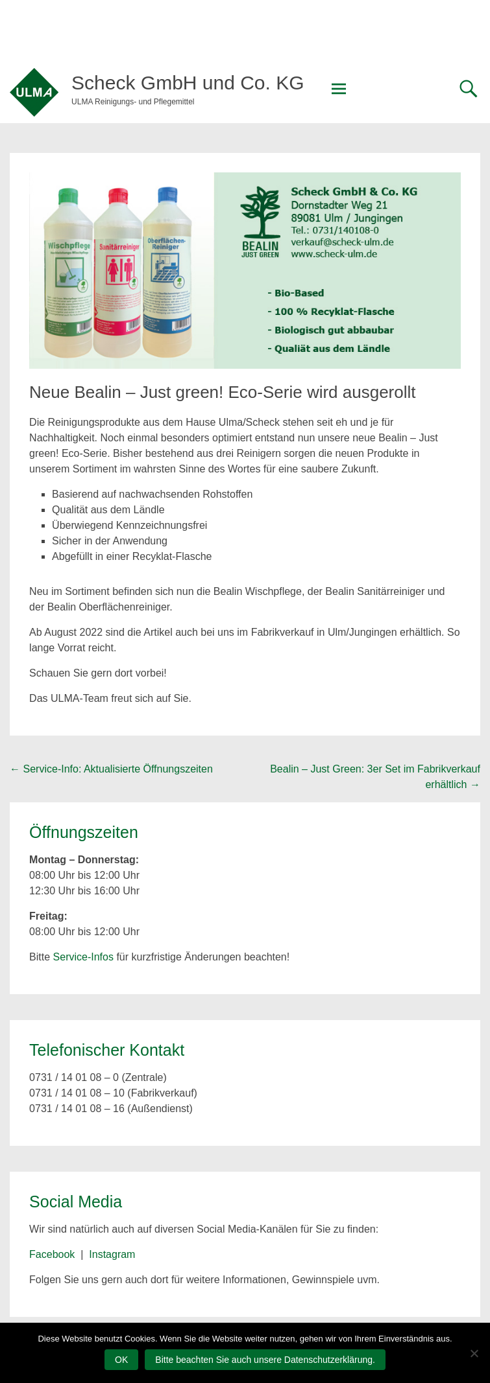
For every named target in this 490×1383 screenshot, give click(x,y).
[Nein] (473, 1353)
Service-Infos (83, 956)
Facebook (52, 1254)
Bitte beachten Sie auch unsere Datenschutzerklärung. (265, 1359)
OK (121, 1359)
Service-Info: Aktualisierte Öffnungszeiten (111, 768)
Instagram (112, 1254)
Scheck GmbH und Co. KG (187, 82)
